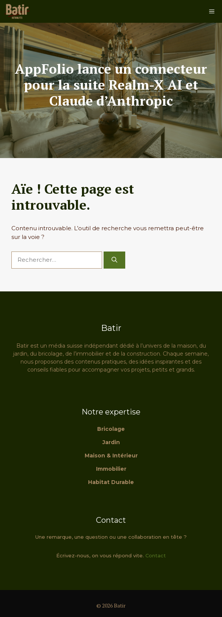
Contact (155, 555)
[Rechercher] (114, 260)
